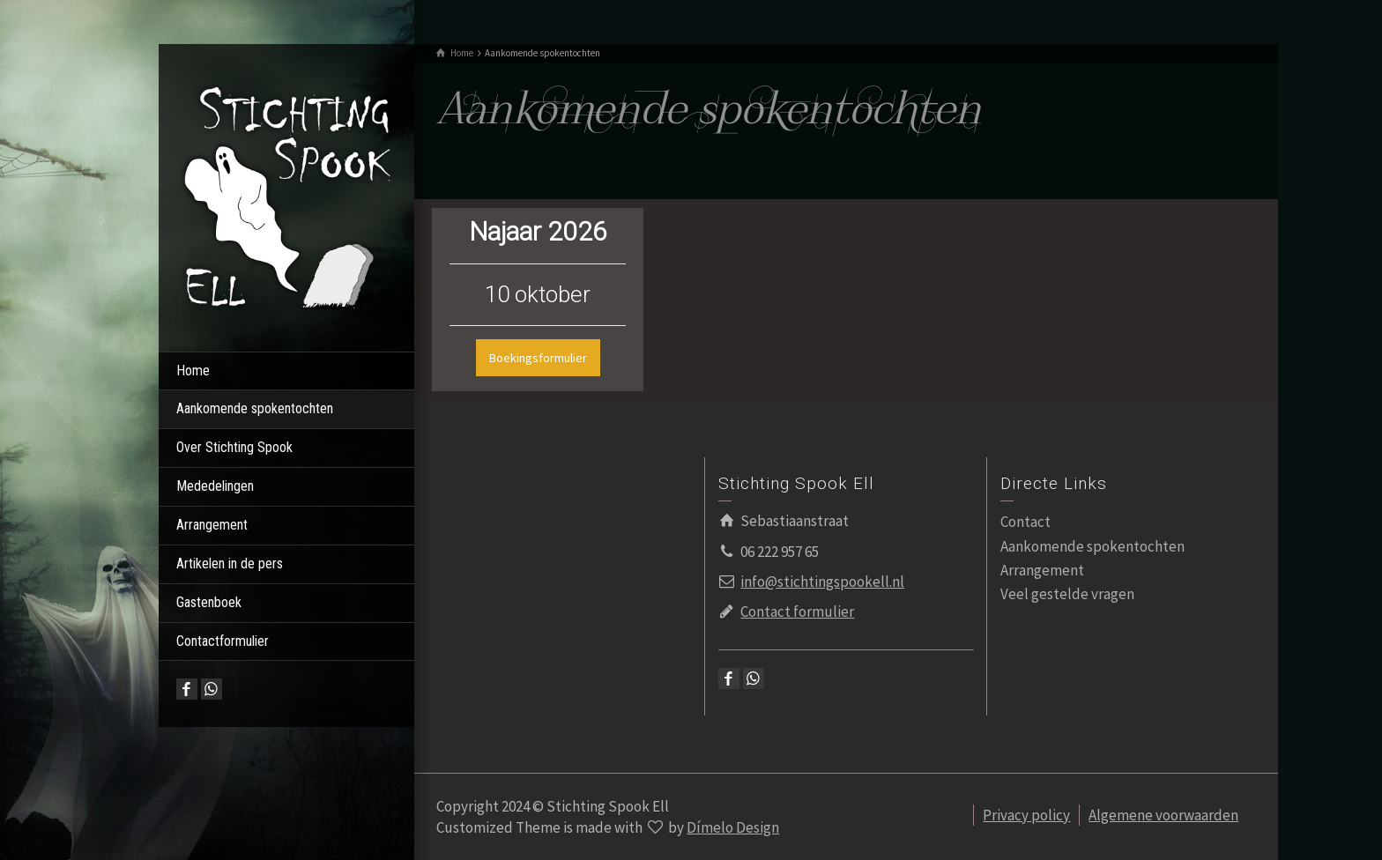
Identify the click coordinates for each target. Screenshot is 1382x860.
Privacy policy (1026, 815)
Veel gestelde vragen (1067, 594)
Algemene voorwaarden (1163, 815)
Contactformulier (222, 641)
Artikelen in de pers (229, 563)
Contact (1025, 521)
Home (193, 370)
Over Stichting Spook (234, 447)
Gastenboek (208, 602)
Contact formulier (797, 611)
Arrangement (212, 524)
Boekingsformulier (538, 358)
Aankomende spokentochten (254, 408)
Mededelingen (215, 486)
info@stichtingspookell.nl (822, 581)
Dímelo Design (733, 827)
